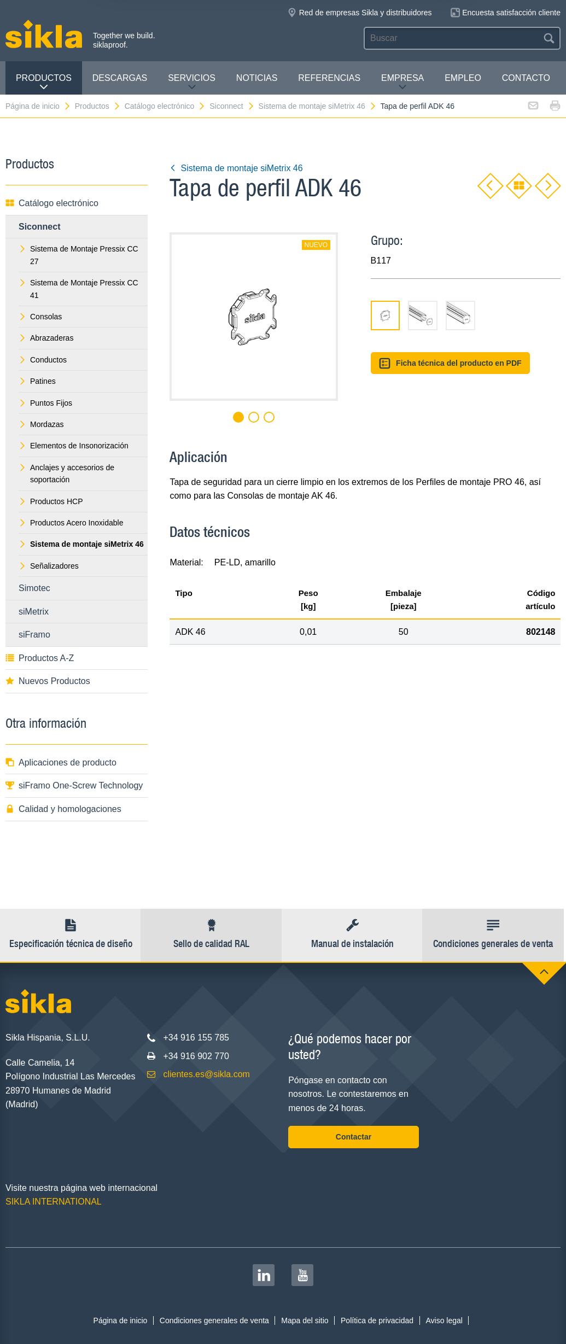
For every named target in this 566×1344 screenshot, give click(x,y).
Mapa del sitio (304, 1320)
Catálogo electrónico (165, 106)
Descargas (119, 78)
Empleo (463, 78)
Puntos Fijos (45, 403)
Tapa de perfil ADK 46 (417, 106)
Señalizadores (49, 566)
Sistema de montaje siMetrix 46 (318, 106)
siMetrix (34, 611)
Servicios (191, 82)
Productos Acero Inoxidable (71, 522)
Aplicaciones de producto (60, 762)
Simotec (34, 588)
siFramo (34, 634)
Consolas (40, 316)
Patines (37, 381)
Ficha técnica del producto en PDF (450, 363)
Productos (44, 82)
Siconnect (231, 106)
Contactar (353, 1136)
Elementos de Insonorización (74, 445)
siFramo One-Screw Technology (74, 785)
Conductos (43, 359)
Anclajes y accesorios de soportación (66, 473)
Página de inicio (38, 106)
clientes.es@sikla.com (206, 1074)
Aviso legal (443, 1320)
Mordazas (41, 424)
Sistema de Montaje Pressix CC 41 (78, 288)
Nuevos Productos (47, 681)
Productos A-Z (39, 658)
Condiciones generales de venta (214, 1320)
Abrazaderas (46, 338)
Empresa (402, 82)
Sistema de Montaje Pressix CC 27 (78, 254)
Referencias (329, 78)
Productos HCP (51, 501)
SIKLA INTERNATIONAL (53, 1201)
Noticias (257, 78)
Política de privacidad (377, 1320)
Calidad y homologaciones (63, 809)
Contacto (526, 78)
